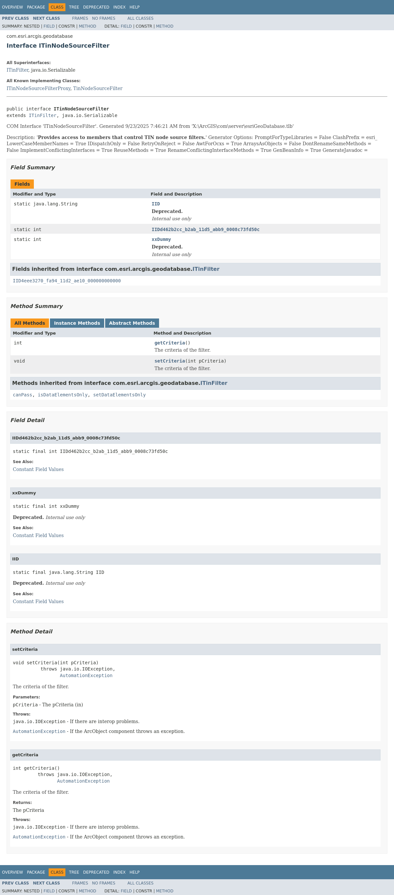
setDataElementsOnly (119, 394)
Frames (80, 18)
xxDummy (161, 239)
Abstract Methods (132, 323)
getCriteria (169, 342)
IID (155, 203)
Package (36, 7)
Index (119, 7)
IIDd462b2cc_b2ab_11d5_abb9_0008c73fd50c (205, 229)
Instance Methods (77, 323)
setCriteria (169, 361)
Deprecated (96, 7)
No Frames (103, 18)
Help (134, 7)
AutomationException (86, 675)
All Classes (140, 18)
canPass (22, 394)
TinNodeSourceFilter (98, 88)
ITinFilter (17, 70)
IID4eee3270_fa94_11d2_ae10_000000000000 (67, 280)
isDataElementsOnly (63, 394)
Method (87, 26)
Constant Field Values (38, 469)
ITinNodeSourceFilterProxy (38, 88)
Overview (12, 7)
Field (49, 26)
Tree (74, 7)
